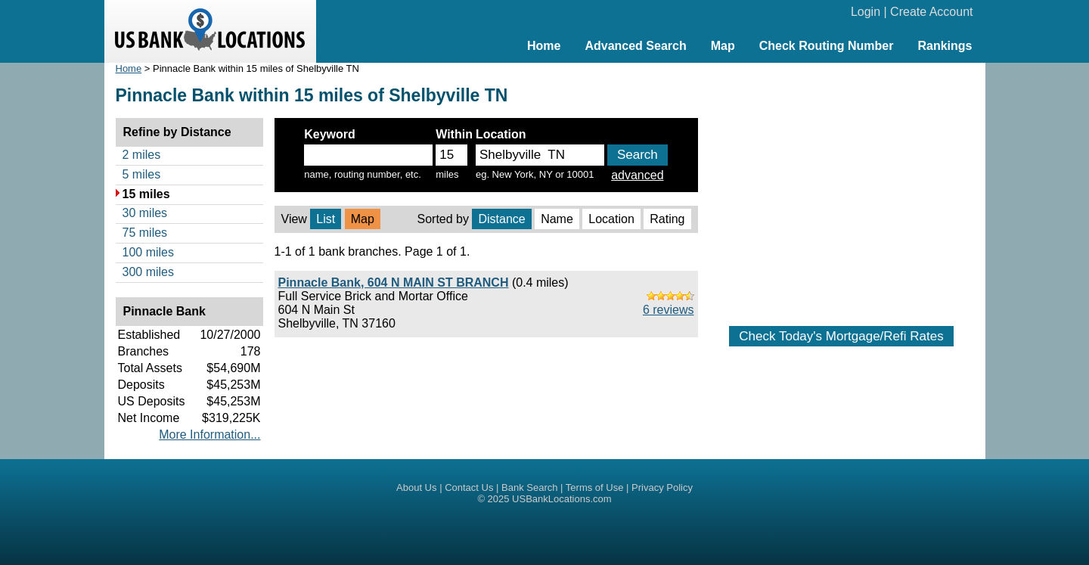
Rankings (944, 45)
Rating (667, 219)
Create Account (931, 11)
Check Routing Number (826, 45)
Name (557, 219)
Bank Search (529, 487)
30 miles (145, 212)
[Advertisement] (842, 187)
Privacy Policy (662, 487)
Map (723, 45)
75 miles (145, 232)
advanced (637, 175)
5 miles (142, 174)
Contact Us (469, 487)
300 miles (148, 271)
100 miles (148, 252)
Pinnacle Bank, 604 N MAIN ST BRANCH (393, 282)
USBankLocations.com (562, 498)
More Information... (209, 434)
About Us (416, 487)
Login (865, 11)
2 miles (142, 154)
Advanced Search (635, 45)
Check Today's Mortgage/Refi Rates (841, 336)
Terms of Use (595, 487)
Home (543, 45)
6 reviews (668, 309)
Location (611, 219)
